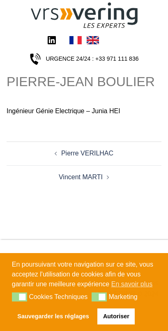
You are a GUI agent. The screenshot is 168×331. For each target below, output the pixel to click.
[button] (19, 296)
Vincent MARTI (81, 176)
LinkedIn (52, 41)
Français (75, 41)
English (93, 41)
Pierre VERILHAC (87, 153)
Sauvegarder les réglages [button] (53, 316)
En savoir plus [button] (132, 284)
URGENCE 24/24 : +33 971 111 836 (92, 58)
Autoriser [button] (116, 316)
